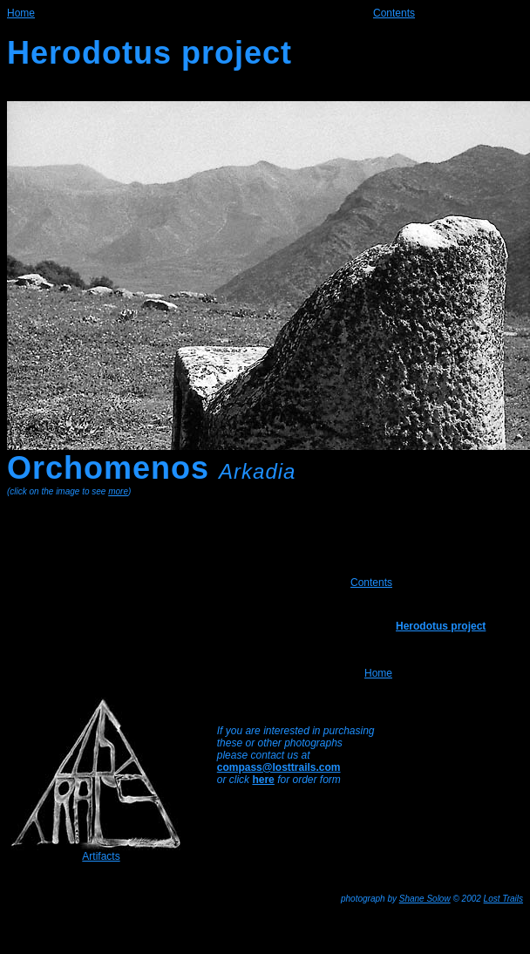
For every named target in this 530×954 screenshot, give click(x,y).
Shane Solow (425, 898)
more (118, 491)
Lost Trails (503, 898)
